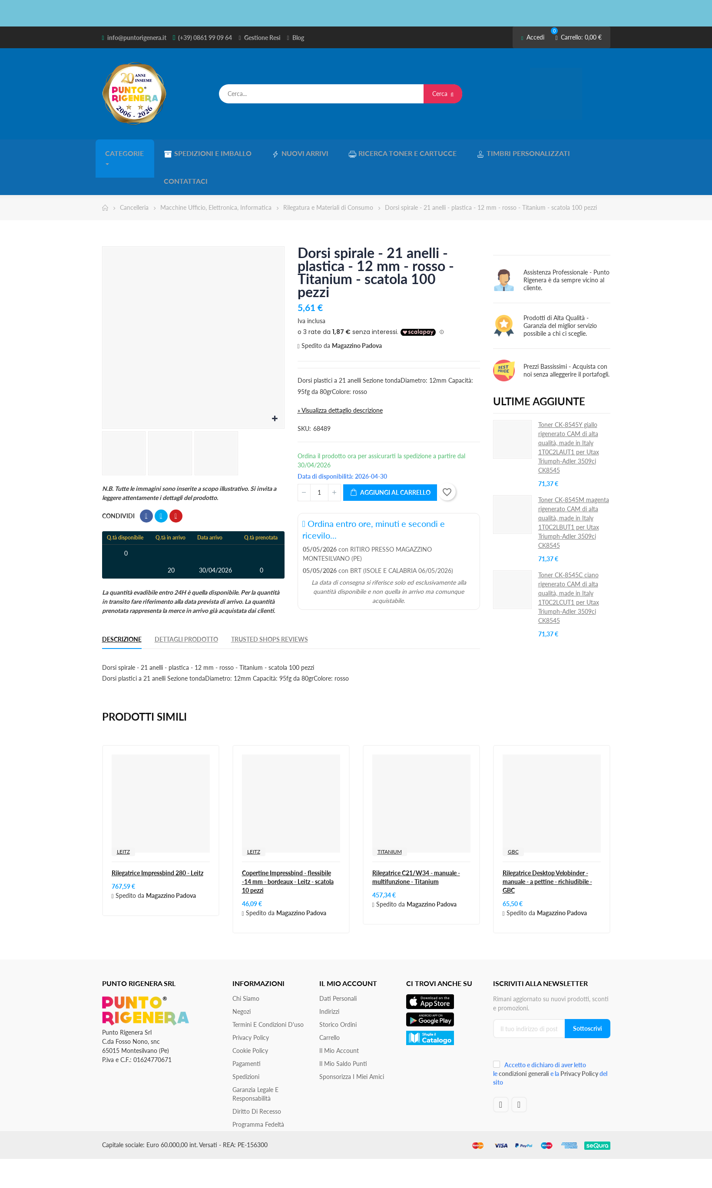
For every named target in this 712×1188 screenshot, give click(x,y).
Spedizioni (245, 1044)
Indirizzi (329, 979)
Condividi (146, 483)
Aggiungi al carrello (390, 461)
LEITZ (123, 819)
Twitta (161, 483)
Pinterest (175, 483)
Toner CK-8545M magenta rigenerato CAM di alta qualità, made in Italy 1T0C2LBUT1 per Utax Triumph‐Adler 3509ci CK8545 (573, 490)
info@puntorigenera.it (136, 37)
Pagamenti (246, 1031)
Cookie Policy (250, 1018)
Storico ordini (338, 992)
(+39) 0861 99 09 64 (205, 37)
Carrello (329, 1005)
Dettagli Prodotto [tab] (186, 607)
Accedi (532, 37)
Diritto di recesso (256, 1079)
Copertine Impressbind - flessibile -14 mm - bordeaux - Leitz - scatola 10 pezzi (288, 849)
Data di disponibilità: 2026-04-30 (342, 444)
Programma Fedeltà (258, 1092)
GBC (513, 819)
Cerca (443, 93)
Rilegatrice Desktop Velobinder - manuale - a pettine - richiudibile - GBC (547, 849)
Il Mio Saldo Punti (343, 1031)
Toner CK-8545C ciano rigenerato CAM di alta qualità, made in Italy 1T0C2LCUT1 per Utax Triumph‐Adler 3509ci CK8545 (568, 565)
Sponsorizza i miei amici (351, 1044)
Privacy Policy (250, 1005)
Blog (298, 37)
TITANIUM (390, 819)
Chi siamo (245, 966)
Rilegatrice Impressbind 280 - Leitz (157, 840)
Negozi (241, 979)
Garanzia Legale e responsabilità (255, 1062)
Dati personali (338, 966)
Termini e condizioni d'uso (268, 992)
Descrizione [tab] (122, 607)
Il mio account (339, 1018)
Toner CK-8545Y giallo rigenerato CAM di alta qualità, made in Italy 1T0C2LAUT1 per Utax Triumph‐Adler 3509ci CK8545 (568, 415)
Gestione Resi (262, 37)
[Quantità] (319, 460)
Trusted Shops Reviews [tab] (269, 607)
